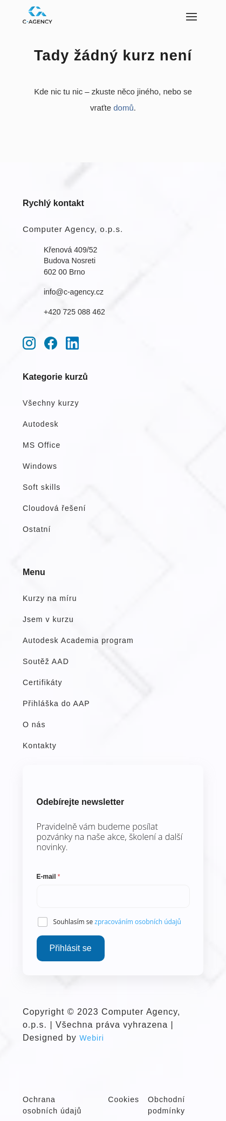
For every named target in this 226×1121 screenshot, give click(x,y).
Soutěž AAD (46, 661)
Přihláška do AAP (56, 703)
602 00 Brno (64, 272)
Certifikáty (43, 682)
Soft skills (41, 487)
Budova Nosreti (69, 260)
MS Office (42, 445)
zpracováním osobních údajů (137, 921)
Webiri (91, 1038)
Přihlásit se (71, 948)
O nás (34, 724)
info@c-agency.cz (74, 292)
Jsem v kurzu (48, 619)
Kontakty (40, 745)
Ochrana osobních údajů (52, 1105)
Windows (40, 466)
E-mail (48, 876)
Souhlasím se (117, 921)
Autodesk (41, 424)
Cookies (123, 1099)
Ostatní (37, 529)
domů (123, 107)
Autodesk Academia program (78, 640)
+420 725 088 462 (74, 311)
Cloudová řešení (54, 508)
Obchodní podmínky (166, 1105)
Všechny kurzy (51, 403)
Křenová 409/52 (70, 249)
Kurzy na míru (50, 598)
